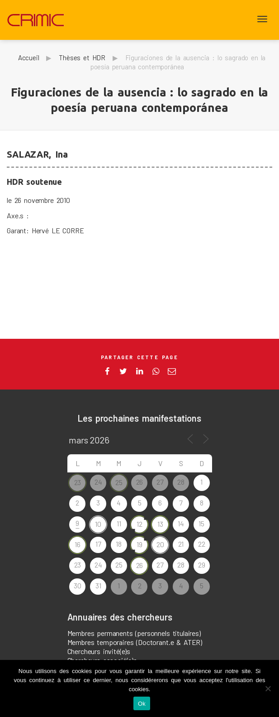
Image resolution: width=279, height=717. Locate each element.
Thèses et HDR (82, 57)
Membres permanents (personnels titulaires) (134, 633)
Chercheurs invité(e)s (99, 651)
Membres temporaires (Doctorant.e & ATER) (135, 642)
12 (139, 524)
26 (139, 565)
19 (139, 544)
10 (98, 524)
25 (119, 482)
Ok (142, 703)
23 (77, 482)
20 (160, 544)
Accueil (28, 57)
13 (160, 524)
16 (77, 544)
